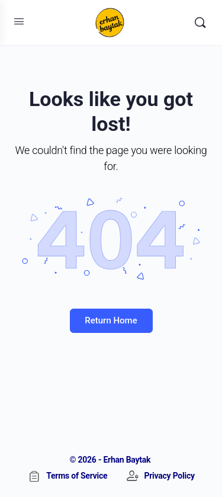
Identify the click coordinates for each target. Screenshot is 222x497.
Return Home (111, 320)
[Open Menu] (19, 21)
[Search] (200, 22)
